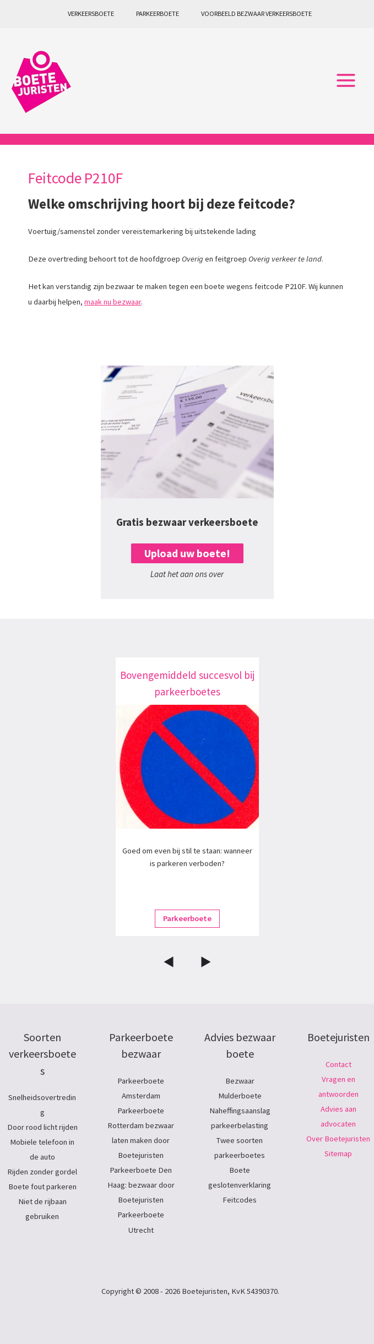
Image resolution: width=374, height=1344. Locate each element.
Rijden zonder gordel (42, 1172)
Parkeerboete (157, 13)
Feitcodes (240, 1200)
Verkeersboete (91, 13)
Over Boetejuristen (338, 1139)
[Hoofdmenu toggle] (346, 81)
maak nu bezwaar (112, 302)
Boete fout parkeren (42, 1186)
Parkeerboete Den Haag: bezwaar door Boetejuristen (141, 1185)
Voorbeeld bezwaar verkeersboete (256, 13)
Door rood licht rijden (42, 1127)
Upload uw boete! (187, 553)
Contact (338, 1064)
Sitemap (338, 1153)
